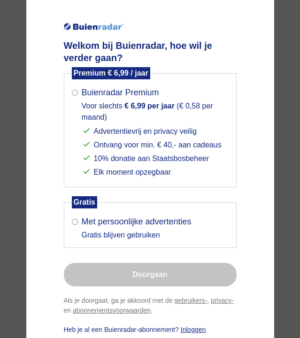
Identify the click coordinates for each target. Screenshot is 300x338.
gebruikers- (190, 300)
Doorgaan (150, 274)
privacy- (222, 300)
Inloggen (193, 329)
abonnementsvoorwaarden (112, 310)
